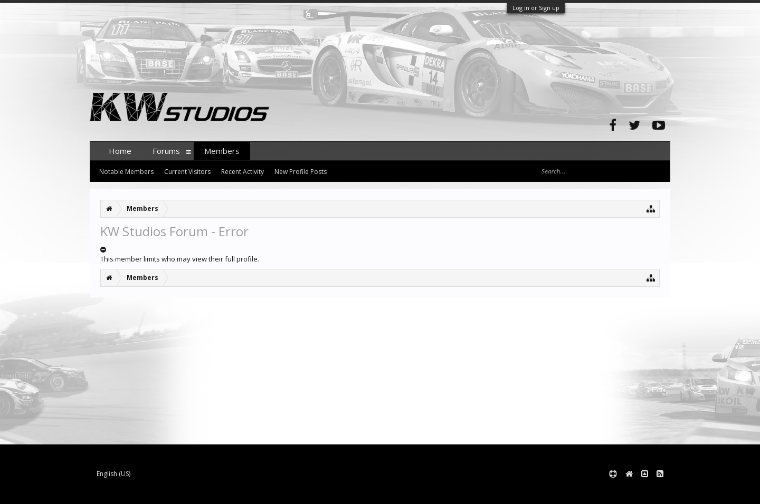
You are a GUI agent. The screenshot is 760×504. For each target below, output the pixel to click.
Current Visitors (187, 171)
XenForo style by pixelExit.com (297, 491)
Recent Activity (242, 171)
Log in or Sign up (535, 8)
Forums (166, 151)
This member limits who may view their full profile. (179, 259)
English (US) (113, 473)
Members (222, 151)
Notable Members (126, 171)
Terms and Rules (644, 491)
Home (120, 151)
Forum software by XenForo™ (169, 491)
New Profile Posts (300, 171)
